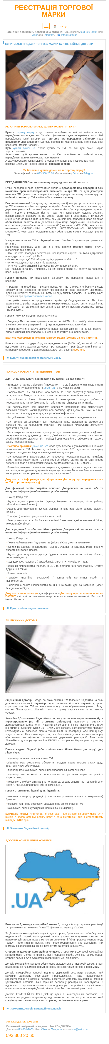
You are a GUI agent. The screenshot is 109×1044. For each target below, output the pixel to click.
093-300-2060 (89, 31)
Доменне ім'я (40, 446)
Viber (35, 34)
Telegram (48, 34)
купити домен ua (24, 148)
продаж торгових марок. (38, 296)
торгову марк (24, 132)
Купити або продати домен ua (29, 608)
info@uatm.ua (69, 34)
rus (59, 26)
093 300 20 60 (45, 173)
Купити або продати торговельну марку (35, 357)
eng (64, 26)
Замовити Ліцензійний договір (29, 828)
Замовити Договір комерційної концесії (35, 1008)
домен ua (49, 387)
